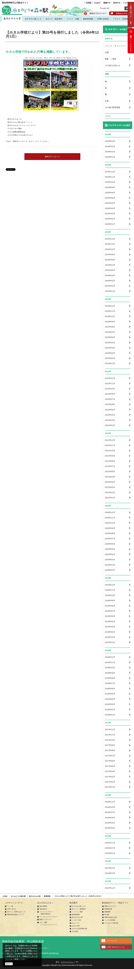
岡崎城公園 (108, 909)
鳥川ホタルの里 (77, 917)
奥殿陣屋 (107, 912)
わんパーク (76, 923)
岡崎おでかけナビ (110, 906)
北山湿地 (75, 931)
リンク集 (10, 906)
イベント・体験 (77, 912)
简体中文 (116, 3)
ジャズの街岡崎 (109, 920)
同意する (9, 964)
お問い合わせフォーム (115, 947)
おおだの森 (76, 926)
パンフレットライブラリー (49, 917)
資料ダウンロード (52, 156)
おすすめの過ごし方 (79, 906)
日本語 (88, 3)
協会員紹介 (43, 909)
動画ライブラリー (46, 919)
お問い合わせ (11, 909)
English (97, 3)
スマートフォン (67, 962)
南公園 (106, 914)
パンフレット (112, 941)
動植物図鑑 (76, 914)
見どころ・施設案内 (79, 909)
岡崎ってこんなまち (131, 40)
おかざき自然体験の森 (79, 928)
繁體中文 (106, 3)
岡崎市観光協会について (15, 914)
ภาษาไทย (127, 3)
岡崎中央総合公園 (110, 917)
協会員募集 (43, 906)
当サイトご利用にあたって (16, 912)
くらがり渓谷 (76, 920)
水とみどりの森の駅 (111, 923)
